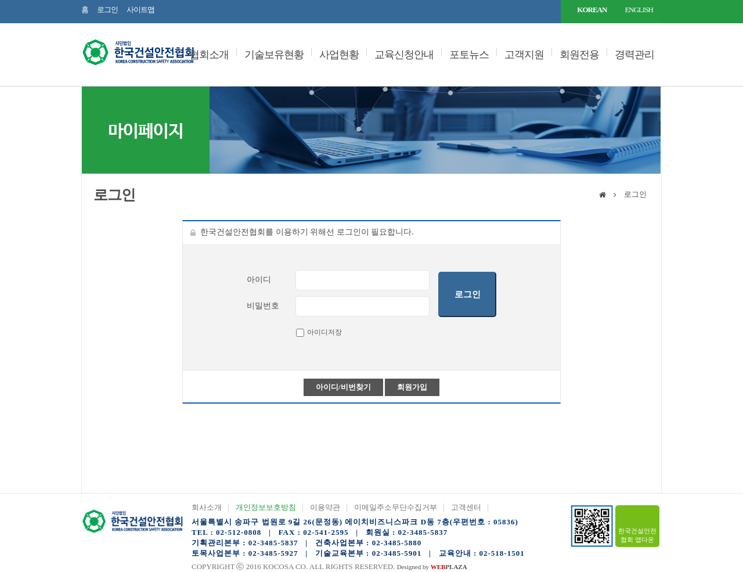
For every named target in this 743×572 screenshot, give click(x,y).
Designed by (432, 566)
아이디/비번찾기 (343, 387)
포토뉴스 (469, 54)
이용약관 (325, 507)
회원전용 (579, 54)
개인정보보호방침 (266, 507)
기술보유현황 (274, 54)
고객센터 (466, 507)
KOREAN (592, 9)
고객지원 (524, 54)
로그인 (107, 9)
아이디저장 (324, 332)
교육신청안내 (404, 54)
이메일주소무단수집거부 (395, 507)
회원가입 (412, 387)
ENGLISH (639, 9)
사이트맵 (140, 9)
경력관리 (634, 54)
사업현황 (339, 54)
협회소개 (209, 54)
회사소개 (207, 507)
